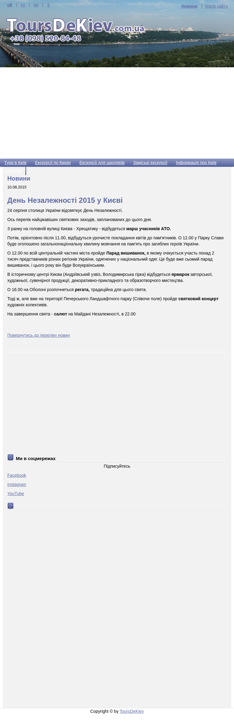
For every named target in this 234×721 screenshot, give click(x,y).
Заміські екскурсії (150, 162)
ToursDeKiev (132, 711)
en (36, 5)
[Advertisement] (117, 113)
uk (9, 5)
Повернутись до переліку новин (38, 335)
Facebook (16, 475)
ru (23, 5)
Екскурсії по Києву (53, 162)
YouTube (15, 493)
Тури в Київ (15, 162)
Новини (189, 6)
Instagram (16, 484)
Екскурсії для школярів (102, 162)
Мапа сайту (216, 6)
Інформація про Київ (196, 162)
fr (48, 5)
